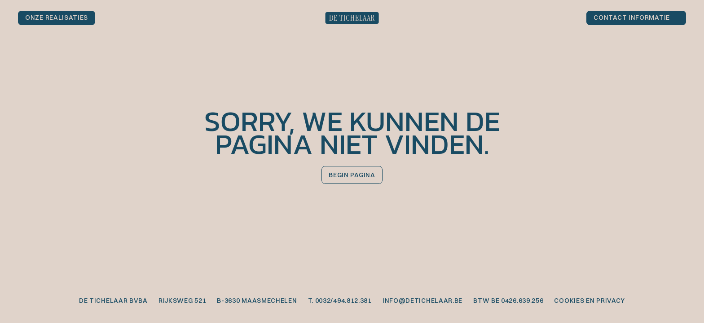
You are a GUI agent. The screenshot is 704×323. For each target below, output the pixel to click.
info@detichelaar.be (422, 301)
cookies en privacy (589, 301)
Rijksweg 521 (182, 301)
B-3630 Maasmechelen (257, 301)
